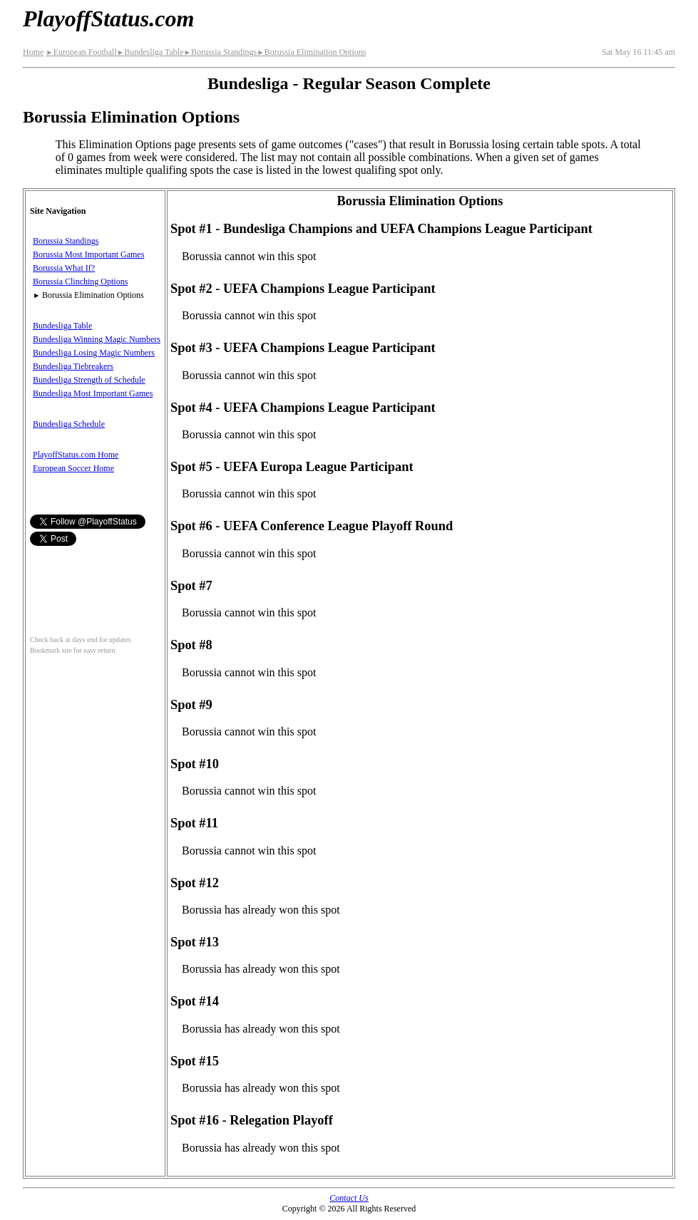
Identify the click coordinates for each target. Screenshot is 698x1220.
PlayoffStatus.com (108, 18)
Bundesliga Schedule (69, 424)
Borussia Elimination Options (311, 52)
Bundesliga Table (150, 52)
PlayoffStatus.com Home (75, 455)
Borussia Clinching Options (80, 281)
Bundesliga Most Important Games (93, 393)
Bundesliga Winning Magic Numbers (96, 339)
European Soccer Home (73, 468)
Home (33, 52)
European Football (81, 52)
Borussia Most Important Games (88, 254)
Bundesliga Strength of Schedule (89, 380)
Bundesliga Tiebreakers (73, 366)
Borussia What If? (64, 268)
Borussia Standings (220, 52)
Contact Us (348, 1198)
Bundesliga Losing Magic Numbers (94, 353)
